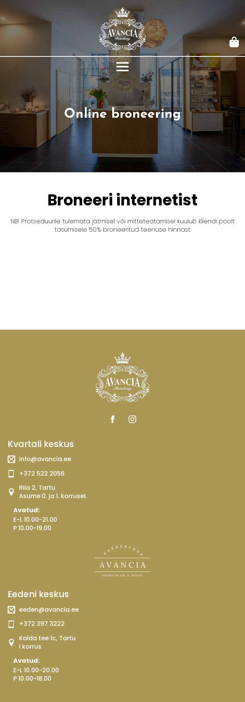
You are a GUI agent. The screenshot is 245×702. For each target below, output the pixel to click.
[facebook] (112, 419)
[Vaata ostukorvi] (234, 42)
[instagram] (132, 419)
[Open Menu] (122, 67)
